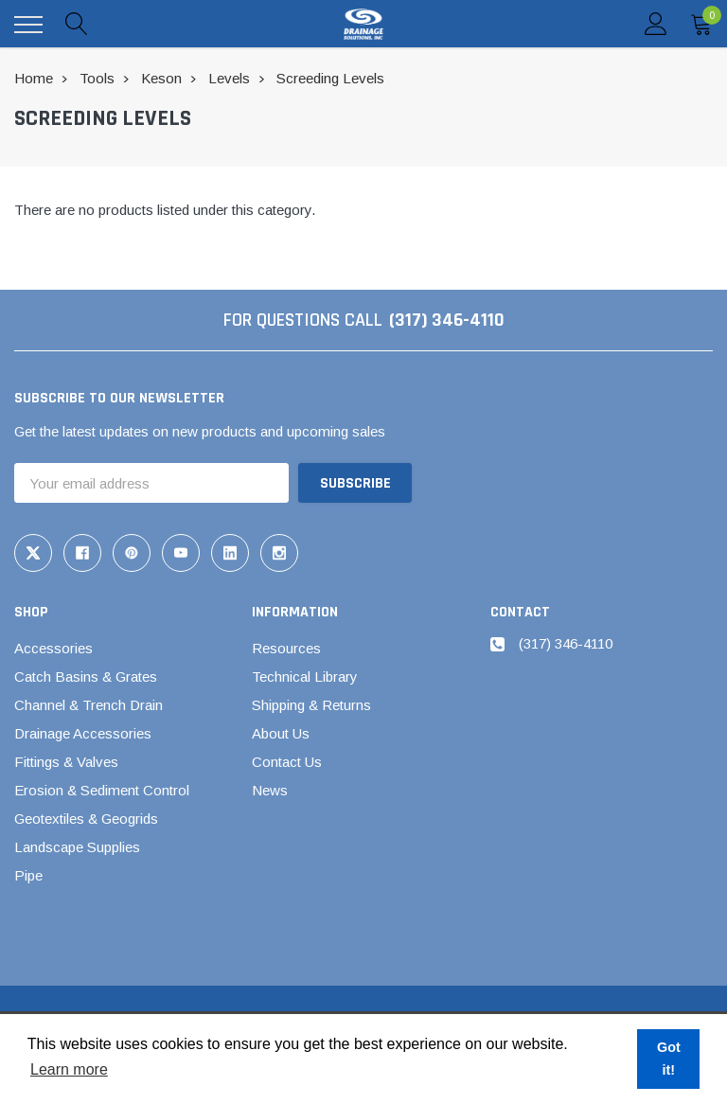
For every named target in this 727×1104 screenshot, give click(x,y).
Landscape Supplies (77, 847)
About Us (281, 733)
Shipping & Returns (311, 705)
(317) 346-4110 (447, 320)
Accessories (53, 648)
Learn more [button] (69, 1069)
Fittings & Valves (66, 762)
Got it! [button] (669, 1058)
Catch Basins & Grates (85, 676)
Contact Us (287, 762)
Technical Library (305, 676)
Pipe (28, 875)
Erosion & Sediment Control (101, 790)
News (270, 790)
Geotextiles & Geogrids (86, 818)
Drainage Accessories (82, 733)
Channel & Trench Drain (88, 705)
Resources (286, 648)
